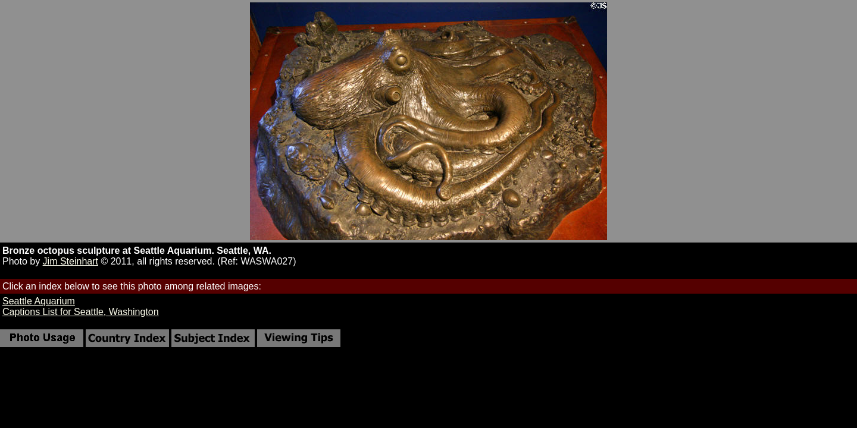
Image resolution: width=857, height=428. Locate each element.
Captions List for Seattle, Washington (80, 312)
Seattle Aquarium (38, 301)
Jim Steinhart (70, 261)
